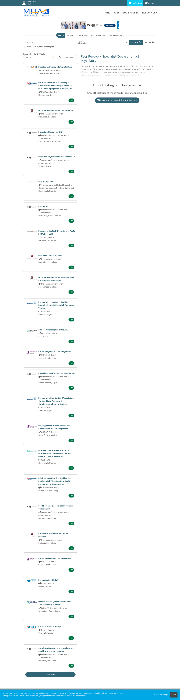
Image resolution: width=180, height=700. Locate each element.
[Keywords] (50, 42)
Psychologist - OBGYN (48, 580)
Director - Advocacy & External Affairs (55, 67)
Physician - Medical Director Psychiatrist (56, 373)
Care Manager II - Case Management (54, 351)
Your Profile (131, 12)
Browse (70, 35)
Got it (174, 695)
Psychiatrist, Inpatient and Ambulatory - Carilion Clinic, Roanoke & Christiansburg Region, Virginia (56, 401)
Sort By (28, 57)
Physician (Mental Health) (50, 132)
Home (107, 12)
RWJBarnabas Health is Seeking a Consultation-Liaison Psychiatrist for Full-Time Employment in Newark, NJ (55, 85)
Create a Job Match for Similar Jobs (117, 100)
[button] (149, 42)
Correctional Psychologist (50, 626)
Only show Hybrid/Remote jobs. (40, 46)
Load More (50, 674)
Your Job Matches (98, 35)
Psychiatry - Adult (46, 181)
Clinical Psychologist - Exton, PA (53, 329)
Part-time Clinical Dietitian (50, 255)
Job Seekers (135, 3)
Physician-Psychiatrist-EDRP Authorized (56, 156)
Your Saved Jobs (115, 35)
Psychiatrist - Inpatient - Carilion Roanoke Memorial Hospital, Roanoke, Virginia (56, 305)
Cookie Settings (161, 695)
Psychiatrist (43, 206)
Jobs (116, 12)
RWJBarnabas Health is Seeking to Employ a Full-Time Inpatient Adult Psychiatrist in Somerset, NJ (54, 481)
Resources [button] (148, 12)
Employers (150, 3)
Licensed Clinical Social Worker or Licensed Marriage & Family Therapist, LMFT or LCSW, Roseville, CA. (55, 453)
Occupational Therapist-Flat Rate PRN (55, 110)
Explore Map (82, 35)
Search (61, 35)
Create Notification (67, 57)
